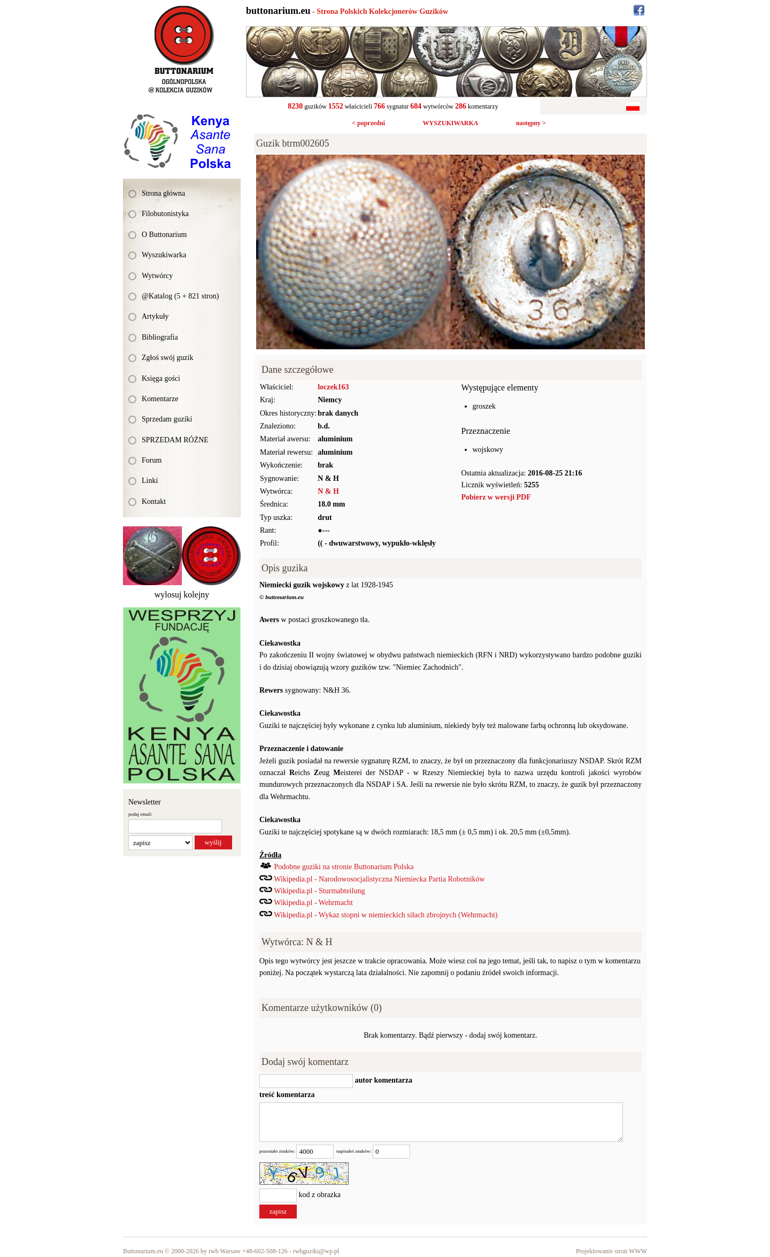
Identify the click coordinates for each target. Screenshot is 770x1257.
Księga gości (161, 378)
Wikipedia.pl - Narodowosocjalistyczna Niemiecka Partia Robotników (379, 879)
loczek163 (333, 387)
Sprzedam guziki (167, 419)
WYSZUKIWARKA (450, 123)
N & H (328, 491)
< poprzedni (368, 123)
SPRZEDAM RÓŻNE (175, 440)
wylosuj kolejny (182, 594)
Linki (150, 481)
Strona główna (163, 193)
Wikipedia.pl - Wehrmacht (313, 903)
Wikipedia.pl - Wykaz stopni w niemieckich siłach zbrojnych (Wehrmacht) (385, 915)
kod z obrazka (320, 1195)
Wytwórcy (157, 276)
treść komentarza (287, 1095)
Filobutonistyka (165, 214)
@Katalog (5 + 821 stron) (180, 296)
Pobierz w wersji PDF (496, 497)
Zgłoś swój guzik (167, 358)
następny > (531, 123)
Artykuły (155, 316)
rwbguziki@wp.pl (316, 1251)
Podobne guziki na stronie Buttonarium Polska (344, 867)
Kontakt (154, 501)
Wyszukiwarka (164, 255)
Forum (151, 460)
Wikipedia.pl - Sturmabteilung (319, 891)
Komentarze (160, 399)
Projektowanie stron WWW (611, 1251)
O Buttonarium (164, 235)
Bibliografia (160, 337)
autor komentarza (382, 1080)
